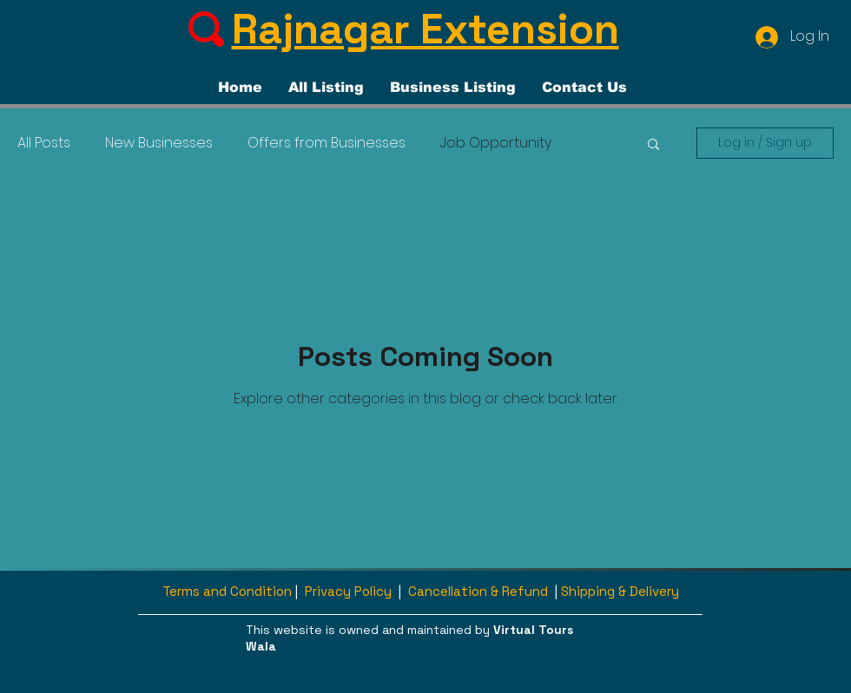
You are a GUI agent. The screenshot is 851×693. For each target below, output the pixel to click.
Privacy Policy (348, 591)
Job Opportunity (495, 143)
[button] (836, 53)
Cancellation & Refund (478, 591)
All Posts (43, 143)
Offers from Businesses (326, 143)
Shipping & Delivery (620, 591)
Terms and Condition (227, 591)
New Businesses (159, 143)
